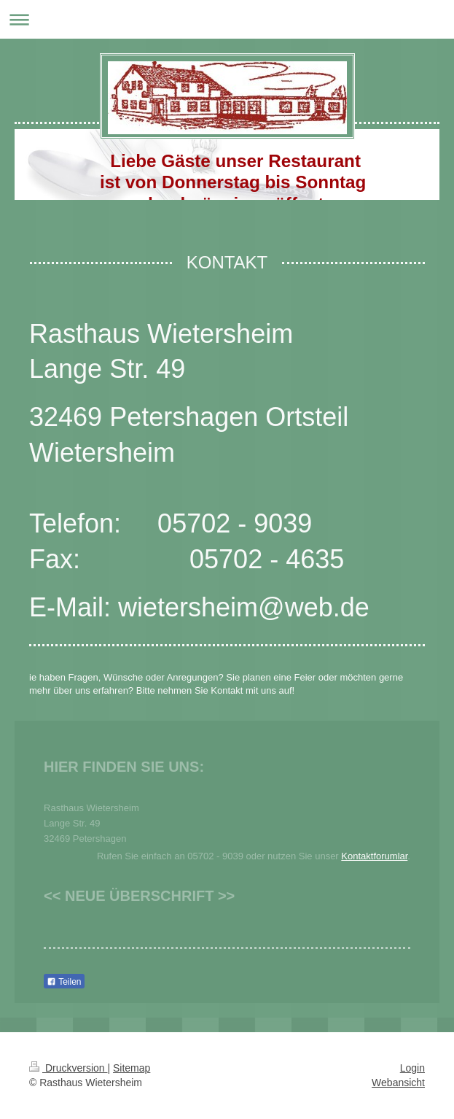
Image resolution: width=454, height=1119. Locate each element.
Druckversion (68, 1068)
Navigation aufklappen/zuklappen (227, 19)
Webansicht (398, 1082)
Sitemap (131, 1068)
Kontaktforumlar (374, 856)
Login (412, 1068)
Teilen (64, 982)
